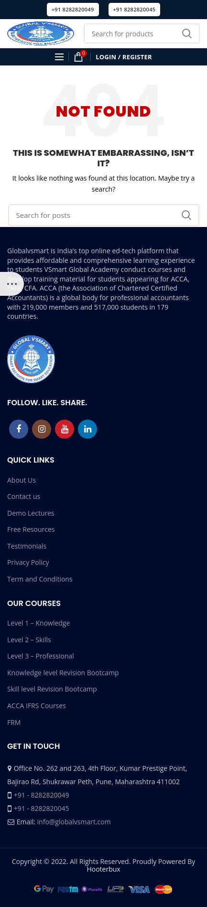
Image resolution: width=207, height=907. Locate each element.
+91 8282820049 (73, 9)
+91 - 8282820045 (41, 808)
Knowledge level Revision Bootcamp (63, 672)
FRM (14, 722)
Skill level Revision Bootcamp (52, 688)
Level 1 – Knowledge (38, 622)
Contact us (23, 496)
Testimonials (26, 546)
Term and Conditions (40, 578)
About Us (21, 480)
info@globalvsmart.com (74, 821)
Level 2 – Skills (29, 639)
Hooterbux (103, 869)
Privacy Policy (28, 562)
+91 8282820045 (134, 9)
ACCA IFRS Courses (36, 705)
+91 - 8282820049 (41, 794)
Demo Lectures (30, 513)
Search (187, 33)
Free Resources (30, 529)
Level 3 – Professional (40, 655)
